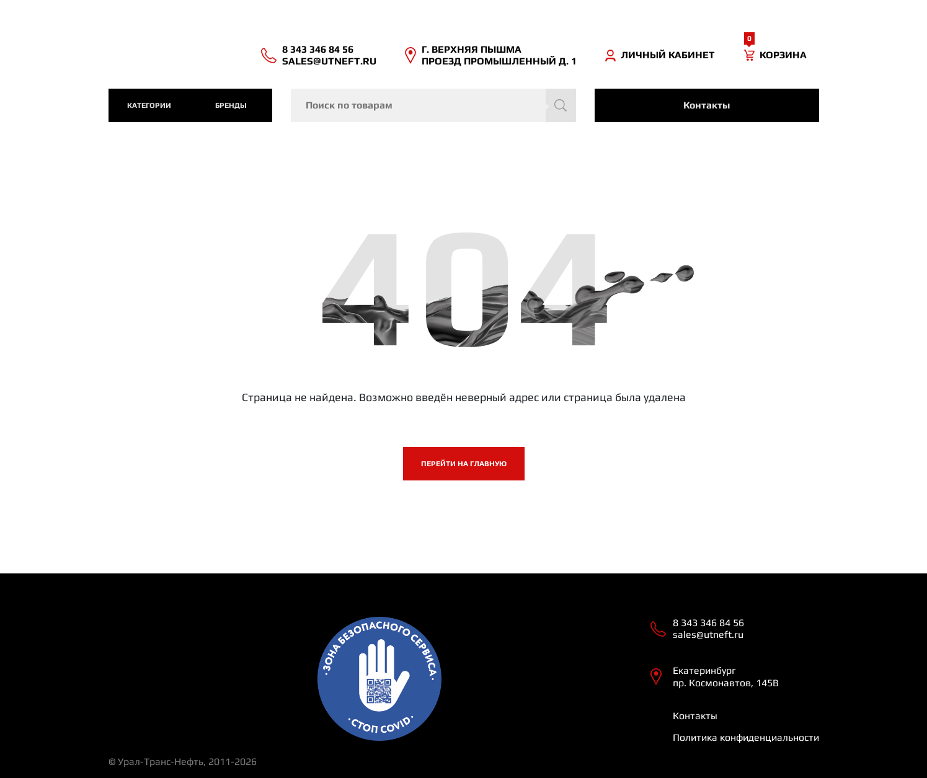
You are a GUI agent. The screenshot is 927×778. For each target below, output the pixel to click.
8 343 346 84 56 (317, 49)
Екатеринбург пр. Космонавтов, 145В (726, 676)
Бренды (231, 105)
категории (149, 105)
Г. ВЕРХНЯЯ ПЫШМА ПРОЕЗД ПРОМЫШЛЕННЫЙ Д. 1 (499, 55)
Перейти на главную (464, 463)
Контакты (706, 105)
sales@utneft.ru (329, 61)
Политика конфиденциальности (746, 737)
